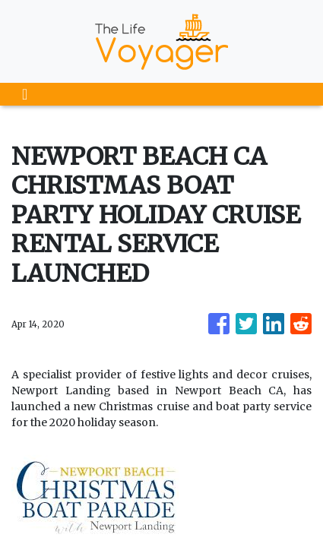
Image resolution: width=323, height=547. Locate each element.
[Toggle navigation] (24, 94)
